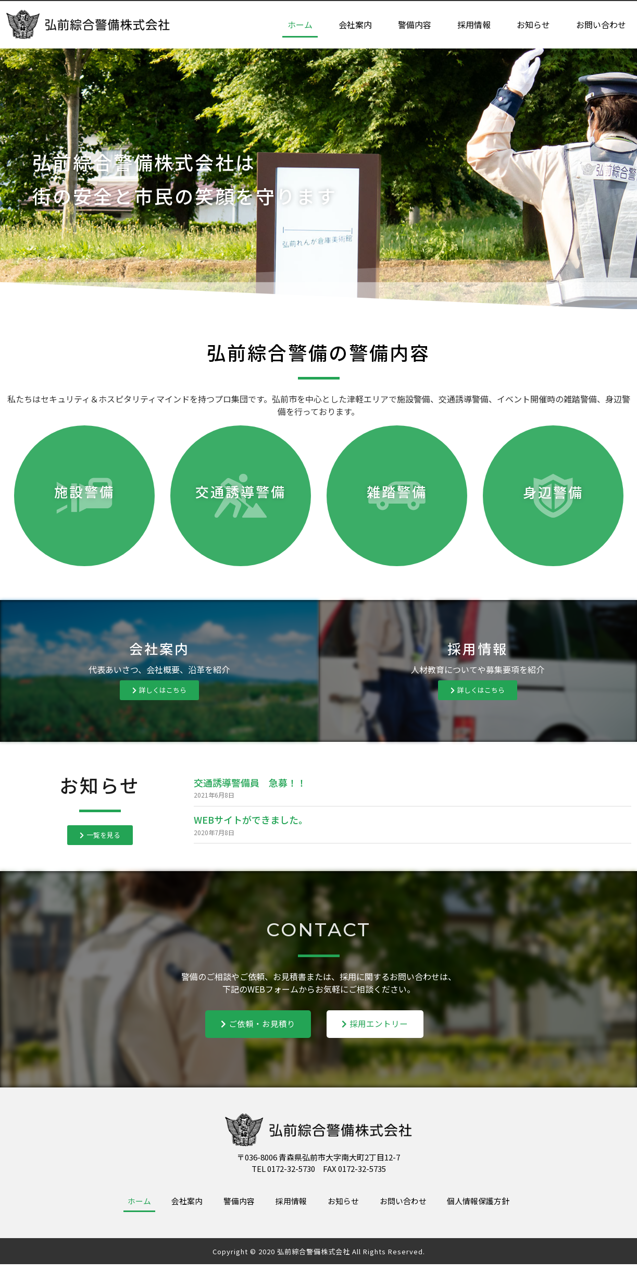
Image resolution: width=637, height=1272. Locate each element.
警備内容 (414, 25)
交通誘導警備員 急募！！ (250, 782)
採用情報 (474, 25)
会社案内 (355, 25)
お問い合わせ (601, 25)
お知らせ (533, 25)
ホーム (300, 25)
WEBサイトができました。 (251, 819)
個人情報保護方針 (501, 1207)
